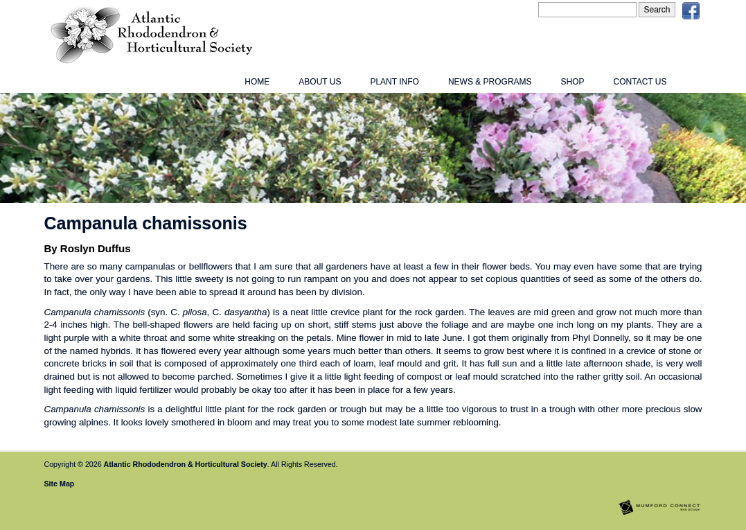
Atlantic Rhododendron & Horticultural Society (185, 464)
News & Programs (490, 82)
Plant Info (394, 82)
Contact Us (640, 82)
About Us (320, 82)
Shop (573, 82)
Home (257, 82)
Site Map (59, 483)
